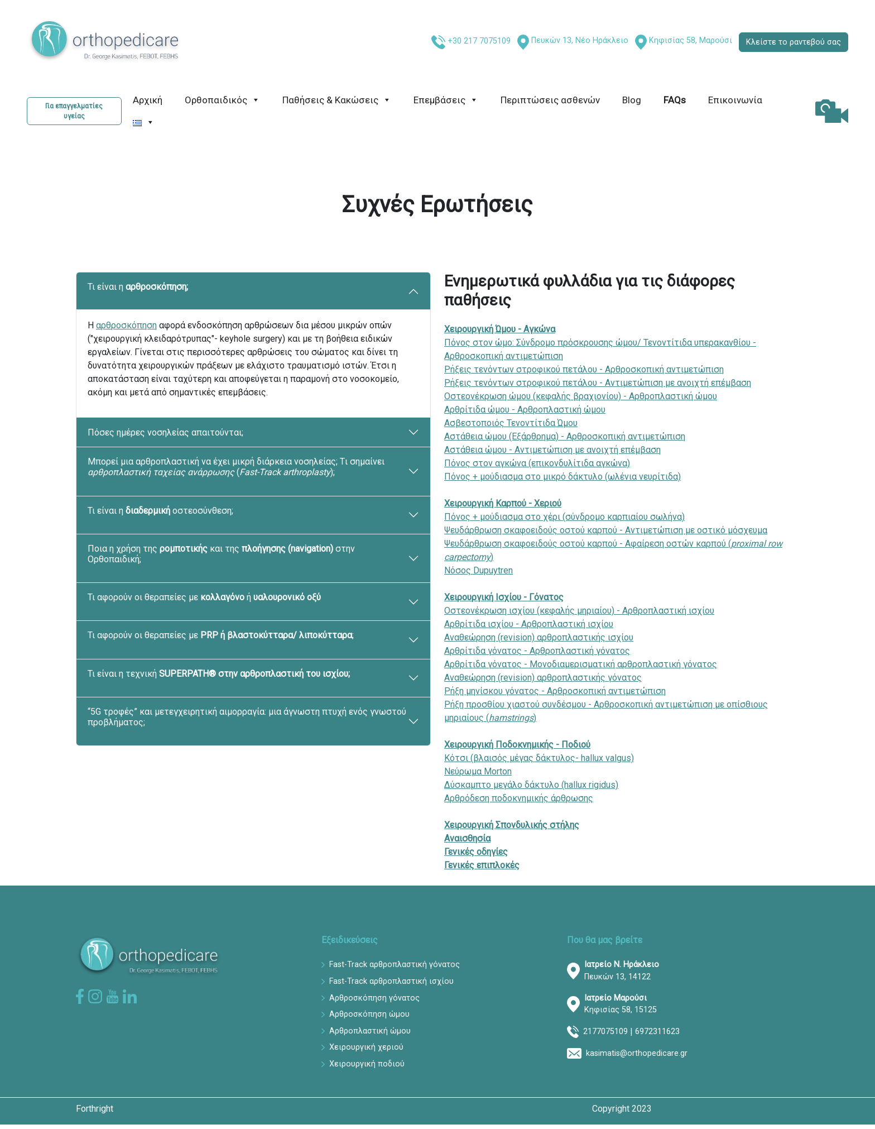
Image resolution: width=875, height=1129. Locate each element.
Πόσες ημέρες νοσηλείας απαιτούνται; (165, 432)
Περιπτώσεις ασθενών (550, 100)
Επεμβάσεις (446, 100)
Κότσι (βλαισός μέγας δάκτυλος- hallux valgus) (539, 758)
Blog (631, 100)
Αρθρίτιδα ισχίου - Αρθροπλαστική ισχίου (528, 624)
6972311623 (657, 1031)
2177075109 (605, 1031)
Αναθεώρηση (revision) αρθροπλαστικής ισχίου (538, 637)
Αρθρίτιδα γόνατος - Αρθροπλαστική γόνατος (537, 650)
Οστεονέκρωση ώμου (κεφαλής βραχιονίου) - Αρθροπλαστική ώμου (580, 396)
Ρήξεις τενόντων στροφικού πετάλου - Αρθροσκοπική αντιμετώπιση (584, 369)
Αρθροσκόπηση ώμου (369, 1014)
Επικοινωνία (735, 100)
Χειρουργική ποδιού (367, 1064)
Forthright (94, 1108)
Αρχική (147, 100)
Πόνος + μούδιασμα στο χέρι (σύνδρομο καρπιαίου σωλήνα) (564, 516)
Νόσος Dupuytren (478, 570)
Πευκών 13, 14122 (621, 971)
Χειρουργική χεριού (366, 1047)
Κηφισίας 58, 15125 (620, 1004)
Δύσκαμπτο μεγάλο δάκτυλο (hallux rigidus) (531, 784)
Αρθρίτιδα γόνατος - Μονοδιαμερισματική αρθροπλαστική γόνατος (580, 664)
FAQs (675, 100)
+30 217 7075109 (479, 41)
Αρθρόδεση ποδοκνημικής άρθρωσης (518, 798)
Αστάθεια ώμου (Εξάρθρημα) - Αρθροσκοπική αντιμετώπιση (564, 436)
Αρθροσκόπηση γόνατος (374, 998)
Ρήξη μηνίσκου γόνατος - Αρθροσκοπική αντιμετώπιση (555, 691)
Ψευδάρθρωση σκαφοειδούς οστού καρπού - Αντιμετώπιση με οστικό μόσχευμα (605, 530)
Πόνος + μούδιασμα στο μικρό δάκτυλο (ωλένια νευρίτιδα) (562, 476)
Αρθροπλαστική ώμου (370, 1031)
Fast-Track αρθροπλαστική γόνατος (394, 964)
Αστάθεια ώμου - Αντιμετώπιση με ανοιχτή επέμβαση (552, 449)
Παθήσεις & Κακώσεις (336, 100)
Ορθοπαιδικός (222, 100)
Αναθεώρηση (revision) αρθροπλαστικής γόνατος (543, 677)
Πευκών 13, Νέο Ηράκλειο (579, 40)
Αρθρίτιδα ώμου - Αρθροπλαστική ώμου (524, 409)
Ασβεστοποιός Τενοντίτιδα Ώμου (511, 423)
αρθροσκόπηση (126, 325)
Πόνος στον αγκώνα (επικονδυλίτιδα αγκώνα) (537, 463)
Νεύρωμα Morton (478, 771)
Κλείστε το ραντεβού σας (793, 42)
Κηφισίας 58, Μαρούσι (690, 40)
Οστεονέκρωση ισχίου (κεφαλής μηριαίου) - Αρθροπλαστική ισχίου (579, 610)
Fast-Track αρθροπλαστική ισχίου (391, 981)
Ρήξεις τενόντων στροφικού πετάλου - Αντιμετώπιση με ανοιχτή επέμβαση (597, 382)
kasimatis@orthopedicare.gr (637, 1053)
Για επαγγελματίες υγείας (74, 111)
